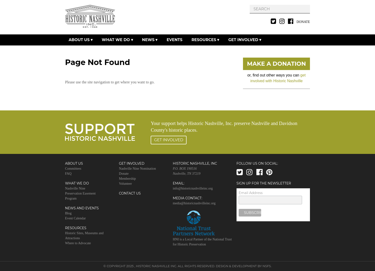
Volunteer (125, 183)
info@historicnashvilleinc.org (193, 188)
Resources (204, 40)
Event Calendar (75, 218)
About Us (79, 40)
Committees (73, 168)
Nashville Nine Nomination (137, 168)
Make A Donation (276, 63)
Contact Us (130, 193)
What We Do (116, 40)
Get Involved (243, 40)
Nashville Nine (75, 188)
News (148, 40)
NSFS (267, 266)
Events (174, 40)
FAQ (68, 173)
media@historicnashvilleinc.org (194, 203)
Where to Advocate (78, 243)
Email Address (251, 193)
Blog (68, 213)
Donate (303, 22)
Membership (127, 178)
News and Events (82, 208)
